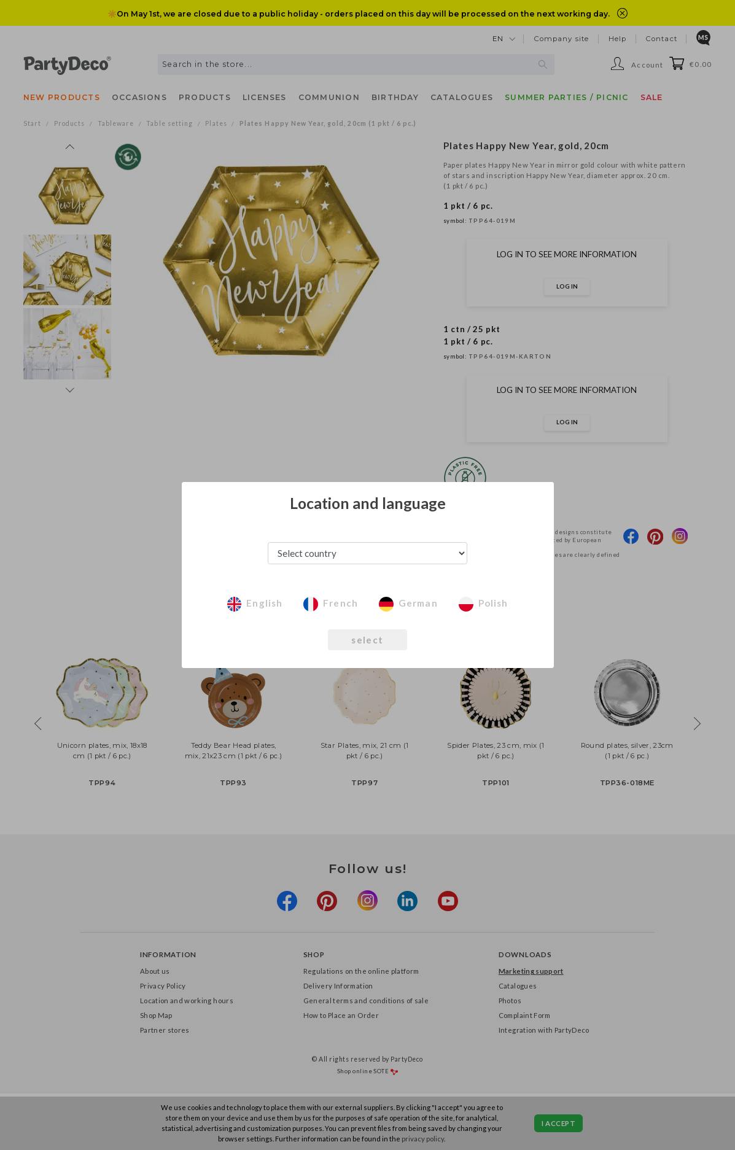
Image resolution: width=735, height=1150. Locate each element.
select (367, 639)
